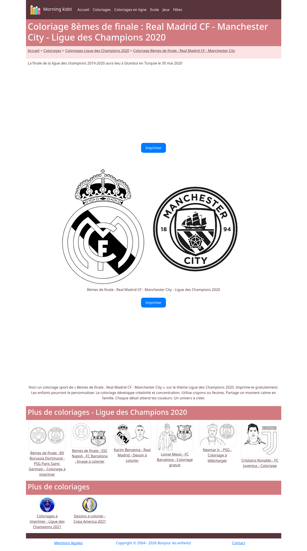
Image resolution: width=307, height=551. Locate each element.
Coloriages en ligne (130, 9)
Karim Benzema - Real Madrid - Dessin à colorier (132, 447)
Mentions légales (68, 542)
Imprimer (154, 147)
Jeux (166, 9)
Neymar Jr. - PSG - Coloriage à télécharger (217, 447)
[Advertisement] (154, 104)
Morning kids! (50, 9)
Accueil (83, 9)
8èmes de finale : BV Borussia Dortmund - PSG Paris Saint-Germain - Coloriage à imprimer (47, 455)
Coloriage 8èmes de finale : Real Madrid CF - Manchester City (184, 50)
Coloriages (102, 9)
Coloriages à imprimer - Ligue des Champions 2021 (47, 515)
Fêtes (177, 9)
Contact (238, 542)
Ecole (154, 9)
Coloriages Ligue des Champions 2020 (97, 50)
